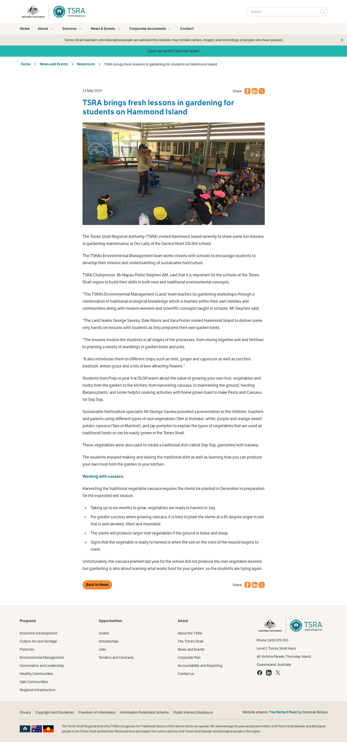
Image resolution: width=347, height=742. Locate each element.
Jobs (102, 649)
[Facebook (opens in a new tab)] (247, 91)
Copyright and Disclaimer (54, 712)
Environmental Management (42, 657)
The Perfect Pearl (283, 712)
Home (25, 29)
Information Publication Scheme (144, 712)
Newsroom (86, 64)
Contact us (186, 673)
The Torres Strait (190, 641)
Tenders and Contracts (116, 657)
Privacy (25, 712)
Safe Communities (34, 681)
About (46, 28)
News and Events (54, 64)
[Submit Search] (322, 11)
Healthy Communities (36, 673)
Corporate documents (150, 28)
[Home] (68, 11)
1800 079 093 (278, 640)
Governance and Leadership (42, 665)
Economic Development (38, 633)
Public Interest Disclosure (193, 712)
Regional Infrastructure (37, 690)
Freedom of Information (96, 712)
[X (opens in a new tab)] (262, 91)
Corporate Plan (189, 657)
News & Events (106, 28)
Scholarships (109, 641)
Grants (104, 633)
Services (72, 28)
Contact (187, 29)
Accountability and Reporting (200, 665)
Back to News (97, 585)
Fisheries (27, 649)
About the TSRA (190, 633)
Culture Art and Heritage (38, 641)
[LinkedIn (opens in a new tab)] (255, 91)
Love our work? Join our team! (173, 51)
